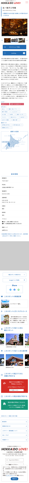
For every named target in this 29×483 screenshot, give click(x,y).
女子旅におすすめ (6, 125)
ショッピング (15, 111)
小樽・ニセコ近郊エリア (17, 104)
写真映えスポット (6, 127)
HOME (2, 416)
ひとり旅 (5, 114)
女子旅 (12, 114)
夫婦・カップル (21, 114)
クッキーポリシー (10, 475)
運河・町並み (6, 111)
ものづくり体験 (6, 120)
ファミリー (5, 117)
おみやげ (23, 117)
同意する (14, 479)
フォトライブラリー (13, 460)
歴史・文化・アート (14, 109)
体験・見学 (16, 120)
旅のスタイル (14, 117)
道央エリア (5, 104)
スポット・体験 (7, 416)
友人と (4, 109)
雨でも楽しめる (18, 125)
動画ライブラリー (12, 464)
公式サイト (5, 230)
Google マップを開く (17, 280)
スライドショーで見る (12, 47)
